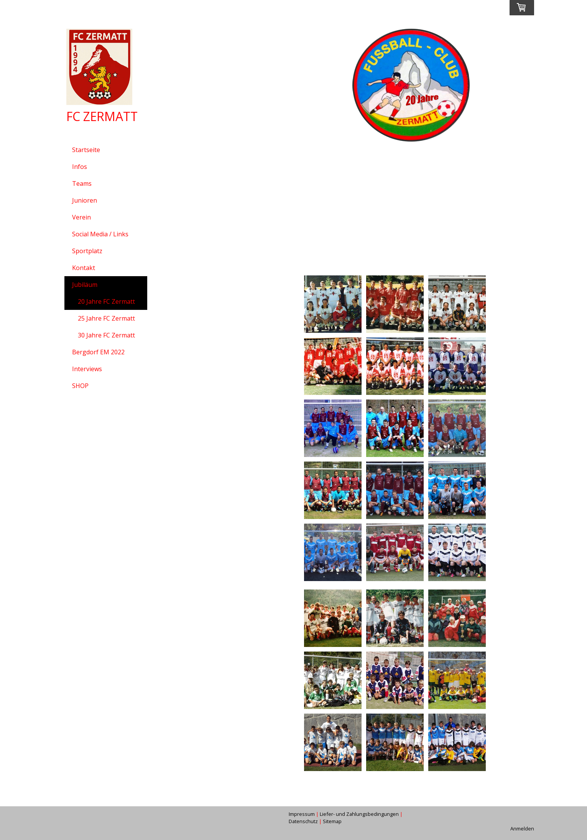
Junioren (84, 200)
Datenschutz (303, 821)
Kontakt (83, 268)
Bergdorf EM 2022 (98, 352)
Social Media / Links (100, 234)
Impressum (302, 814)
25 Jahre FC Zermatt (106, 318)
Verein (81, 217)
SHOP (80, 386)
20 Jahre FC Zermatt (106, 301)
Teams (82, 183)
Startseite (86, 150)
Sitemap (332, 821)
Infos (79, 166)
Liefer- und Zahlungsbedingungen (359, 814)
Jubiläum (84, 284)
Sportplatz (87, 251)
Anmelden (522, 828)
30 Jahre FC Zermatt (106, 335)
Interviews (87, 369)
